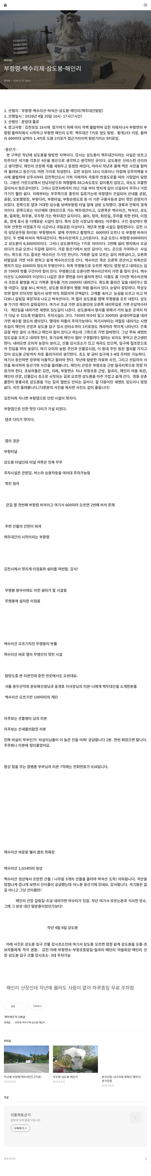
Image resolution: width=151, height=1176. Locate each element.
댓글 (6, 1097)
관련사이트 (10, 1158)
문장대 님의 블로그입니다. (26, 1120)
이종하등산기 (21, 1114)
